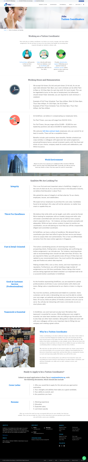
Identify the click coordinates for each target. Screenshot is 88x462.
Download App (62, 438)
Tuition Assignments (76, 438)
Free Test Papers (76, 429)
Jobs (56, 460)
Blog (45, 460)
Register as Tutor (63, 436)
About (70, 4)
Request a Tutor (43, 4)
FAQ (60, 430)
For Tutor (78, 4)
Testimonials (63, 4)
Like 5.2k (81, 1)
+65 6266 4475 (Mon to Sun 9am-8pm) (25, 0)
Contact (50, 460)
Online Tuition (75, 430)
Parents (61, 425)
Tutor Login (74, 436)
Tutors (61, 434)
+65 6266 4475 (37, 429)
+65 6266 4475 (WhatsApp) (10, 0)
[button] (84, 458)
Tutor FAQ (61, 439)
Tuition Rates (53, 4)
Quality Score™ (75, 439)
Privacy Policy (75, 460)
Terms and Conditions (64, 460)
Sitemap (82, 460)
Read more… (5, 435)
